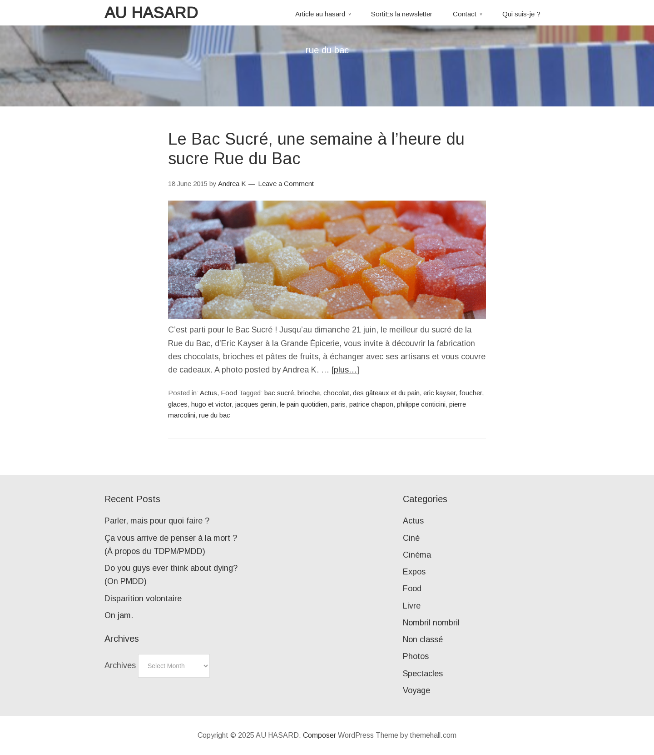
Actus (208, 393)
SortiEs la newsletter (401, 14)
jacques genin (255, 404)
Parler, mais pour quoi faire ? (156, 520)
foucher (470, 393)
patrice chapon (371, 404)
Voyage (416, 690)
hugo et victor (211, 404)
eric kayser (439, 393)
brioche (308, 393)
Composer (319, 735)
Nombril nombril (431, 622)
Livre (412, 605)
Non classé (423, 639)
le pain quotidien (303, 404)
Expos (414, 571)
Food (229, 393)
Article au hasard (320, 14)
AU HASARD (151, 12)
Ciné (411, 538)
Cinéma (417, 554)
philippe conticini (421, 404)
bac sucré (279, 393)
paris (338, 404)
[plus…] (345, 369)
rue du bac (214, 415)
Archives (120, 665)
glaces (178, 404)
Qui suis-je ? (521, 14)
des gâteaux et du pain (386, 393)
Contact (464, 14)
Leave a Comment (286, 183)
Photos (416, 656)
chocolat (336, 393)
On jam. (118, 615)
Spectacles (423, 673)
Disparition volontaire (143, 598)
